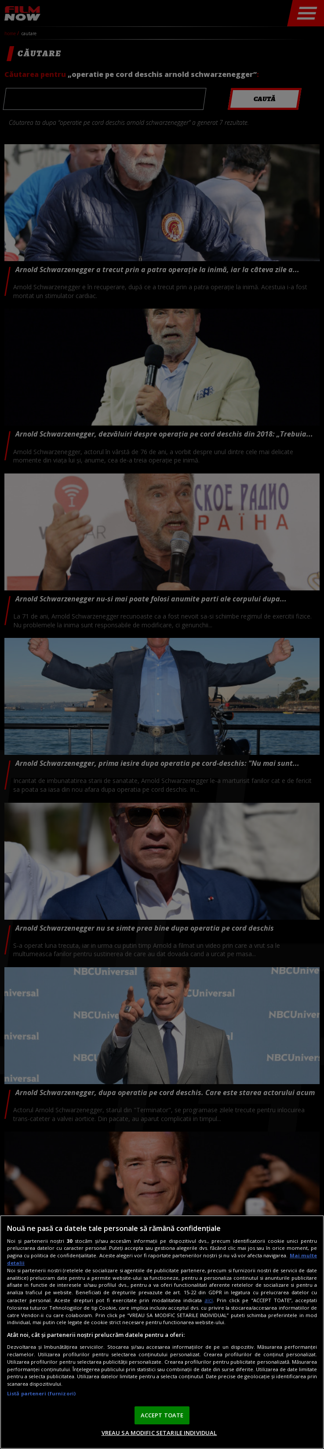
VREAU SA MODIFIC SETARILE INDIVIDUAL (159, 1433)
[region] (162, 1332)
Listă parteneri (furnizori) (41, 1393)
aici (208, 1300)
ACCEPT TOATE (162, 1415)
